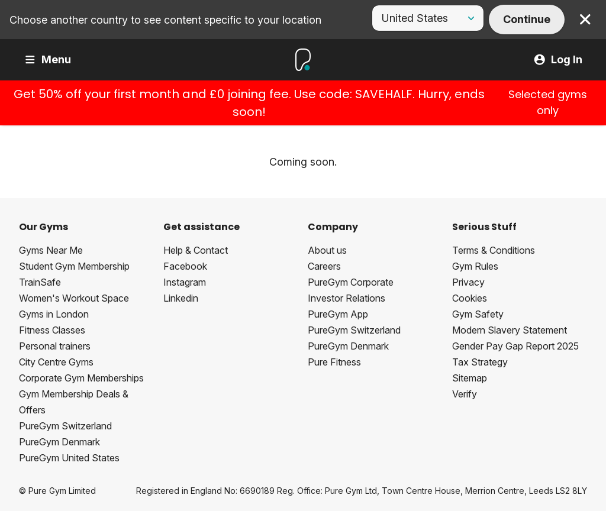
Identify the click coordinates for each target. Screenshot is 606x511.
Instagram (184, 282)
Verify (464, 394)
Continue (526, 19)
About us (327, 250)
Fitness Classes (52, 330)
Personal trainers (55, 346)
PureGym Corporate (351, 282)
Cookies (469, 298)
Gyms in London (54, 314)
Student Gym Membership (74, 266)
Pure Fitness (334, 362)
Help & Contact (195, 250)
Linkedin (180, 298)
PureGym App (338, 314)
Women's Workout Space (74, 298)
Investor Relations (346, 298)
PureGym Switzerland (65, 426)
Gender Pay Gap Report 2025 (515, 346)
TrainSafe (40, 282)
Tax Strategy (480, 362)
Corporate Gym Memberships (81, 378)
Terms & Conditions (493, 250)
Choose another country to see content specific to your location (165, 20)
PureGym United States (69, 458)
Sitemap (469, 378)
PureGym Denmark (59, 442)
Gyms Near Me (51, 250)
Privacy (468, 282)
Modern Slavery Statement (509, 330)
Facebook (185, 266)
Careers (324, 266)
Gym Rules (475, 266)
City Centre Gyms (56, 362)
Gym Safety (478, 314)
